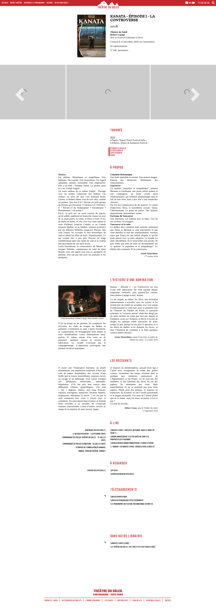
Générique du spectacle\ (95, 430)
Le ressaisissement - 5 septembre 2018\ (89, 434)
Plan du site (137, 600)
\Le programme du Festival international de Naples (131, 504)
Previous (21, 94)
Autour (50, 3)
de (208, 3)
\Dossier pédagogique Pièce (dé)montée (126, 500)
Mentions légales (153, 600)
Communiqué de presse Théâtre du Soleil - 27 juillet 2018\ (84, 439)
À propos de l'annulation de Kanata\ (91, 447)
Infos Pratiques (61, 3)
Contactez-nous (51, 600)
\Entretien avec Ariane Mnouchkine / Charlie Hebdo (131, 443)
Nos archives (122, 600)
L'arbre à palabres (93, 600)
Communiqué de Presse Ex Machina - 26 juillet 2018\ (84, 444)
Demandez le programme (34, 3)
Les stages (109, 600)
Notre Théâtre (16, 3)
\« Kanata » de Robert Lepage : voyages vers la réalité (132, 447)
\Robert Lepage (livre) (119, 543)
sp (205, 3)
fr (199, 3)
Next (194, 94)
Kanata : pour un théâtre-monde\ (92, 451)
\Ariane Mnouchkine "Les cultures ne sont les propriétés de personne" (129, 438)
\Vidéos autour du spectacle (122, 474)
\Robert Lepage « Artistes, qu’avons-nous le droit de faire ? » (132, 431)
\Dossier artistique (118, 497)
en (202, 3)
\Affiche (114, 470)
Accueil (5, 3)
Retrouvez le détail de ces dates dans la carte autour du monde (118, 152)
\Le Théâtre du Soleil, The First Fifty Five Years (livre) (132, 547)
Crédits (168, 600)
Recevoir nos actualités (72, 600)
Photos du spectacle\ (96, 470)
